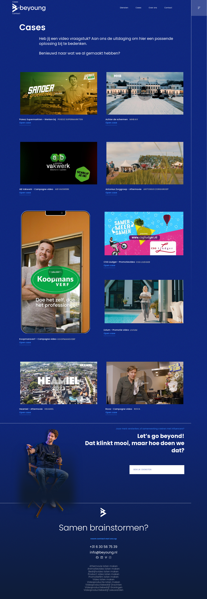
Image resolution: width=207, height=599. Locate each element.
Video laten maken (103, 579)
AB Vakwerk (62, 189)
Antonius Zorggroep (155, 189)
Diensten (124, 7)
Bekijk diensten (143, 469)
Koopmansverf (66, 339)
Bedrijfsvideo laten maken (103, 571)
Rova (137, 409)
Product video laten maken (103, 574)
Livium (133, 330)
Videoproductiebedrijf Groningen (103, 587)
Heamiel (49, 409)
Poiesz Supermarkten (70, 119)
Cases (138, 7)
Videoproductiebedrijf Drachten (103, 584)
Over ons (153, 7)
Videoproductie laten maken (103, 582)
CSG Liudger (143, 262)
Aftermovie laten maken (104, 566)
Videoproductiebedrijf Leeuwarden (103, 590)
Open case (25, 123)
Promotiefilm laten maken (104, 577)
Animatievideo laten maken (104, 568)
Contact (168, 7)
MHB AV (134, 119)
